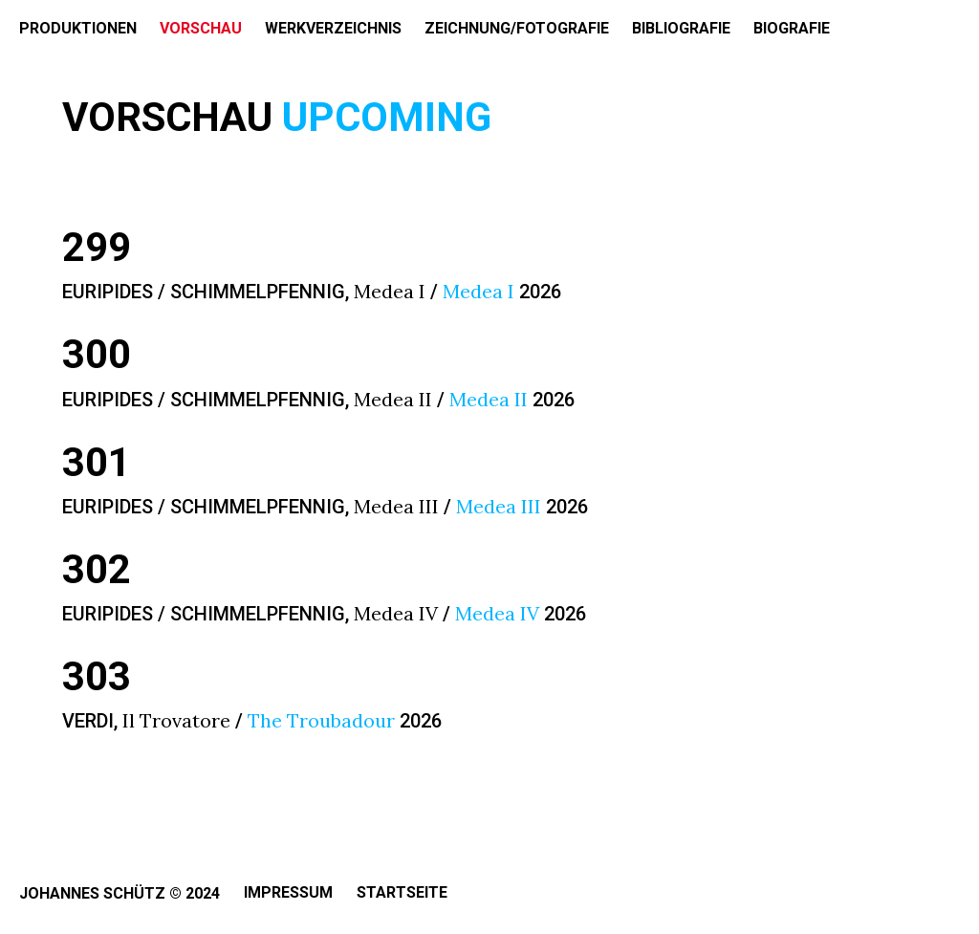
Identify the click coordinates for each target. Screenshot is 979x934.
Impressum (288, 892)
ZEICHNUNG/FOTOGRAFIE (516, 28)
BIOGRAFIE (791, 28)
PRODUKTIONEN (78, 28)
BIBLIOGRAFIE (681, 28)
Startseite (402, 892)
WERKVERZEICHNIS (333, 28)
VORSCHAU (201, 28)
